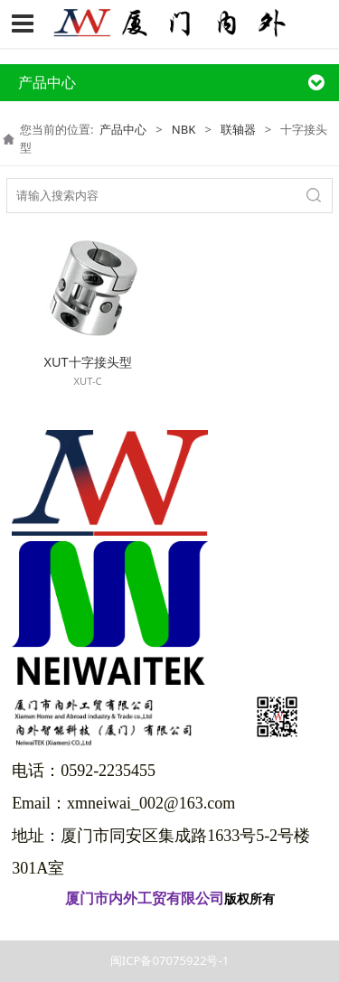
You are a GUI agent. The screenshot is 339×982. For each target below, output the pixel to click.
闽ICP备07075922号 (169, 923)
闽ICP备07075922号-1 (169, 960)
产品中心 (122, 129)
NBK (184, 129)
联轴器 (238, 129)
